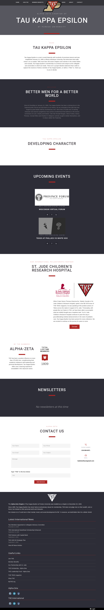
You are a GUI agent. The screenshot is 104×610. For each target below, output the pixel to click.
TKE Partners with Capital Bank (18, 535)
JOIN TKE (25, 3)
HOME (17, 3)
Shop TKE (11, 578)
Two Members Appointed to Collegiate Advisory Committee (26, 525)
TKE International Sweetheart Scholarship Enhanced (24, 530)
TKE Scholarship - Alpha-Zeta (17, 568)
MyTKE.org (11, 581)
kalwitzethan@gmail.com (86, 461)
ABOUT (71, 3)
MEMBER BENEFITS (37, 3)
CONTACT (80, 3)
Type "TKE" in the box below (20, 472)
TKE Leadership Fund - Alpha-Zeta (19, 571)
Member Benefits (13, 562)
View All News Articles (15, 545)
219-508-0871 (86, 450)
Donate (74, 327)
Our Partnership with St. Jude (17, 565)
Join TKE (11, 558)
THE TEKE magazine (15, 575)
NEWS (63, 3)
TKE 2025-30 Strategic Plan (17, 540)
